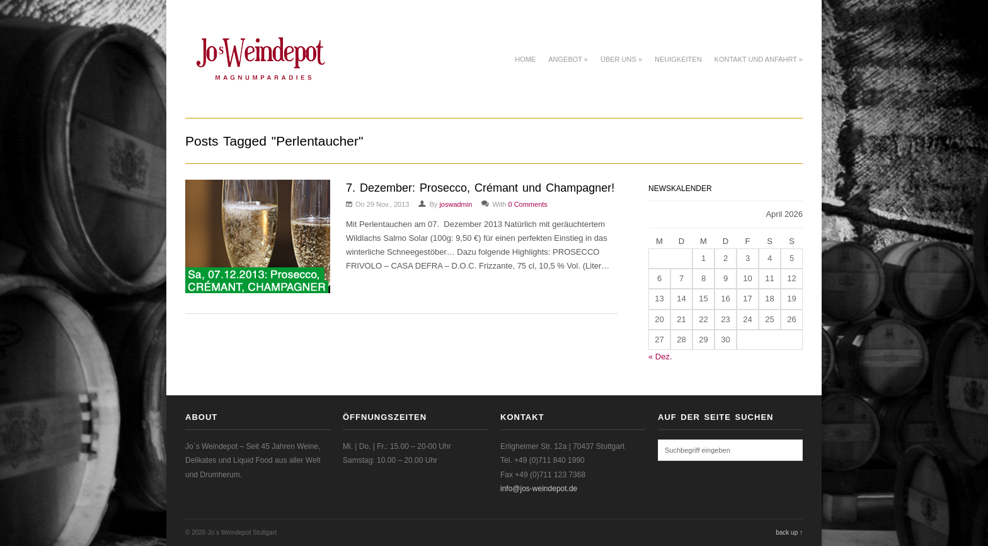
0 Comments (527, 204)
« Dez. (660, 356)
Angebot (568, 59)
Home (525, 59)
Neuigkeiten (678, 59)
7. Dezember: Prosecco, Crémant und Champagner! (480, 188)
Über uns (621, 59)
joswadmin (455, 204)
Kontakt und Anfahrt (759, 59)
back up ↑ (789, 532)
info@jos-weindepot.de (538, 488)
